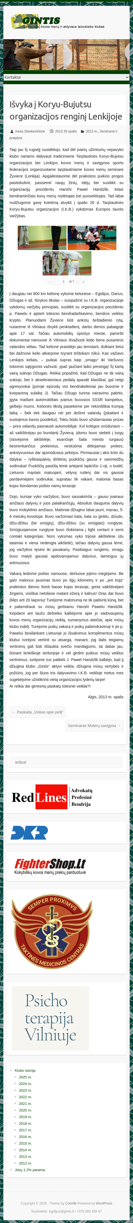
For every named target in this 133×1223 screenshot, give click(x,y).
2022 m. (25, 1097)
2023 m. (25, 1090)
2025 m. (25, 1077)
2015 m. (25, 1143)
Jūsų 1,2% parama (30, 1170)
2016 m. (25, 1137)
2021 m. (25, 1104)
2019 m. (25, 1117)
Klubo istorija (25, 1070)
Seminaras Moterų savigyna (94, 725)
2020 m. (25, 1110)
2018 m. (25, 1123)
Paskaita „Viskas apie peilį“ (37, 712)
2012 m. (25, 1163)
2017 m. (25, 1130)
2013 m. (92, 131)
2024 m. (25, 1084)
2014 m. (25, 1150)
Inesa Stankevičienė (30, 131)
